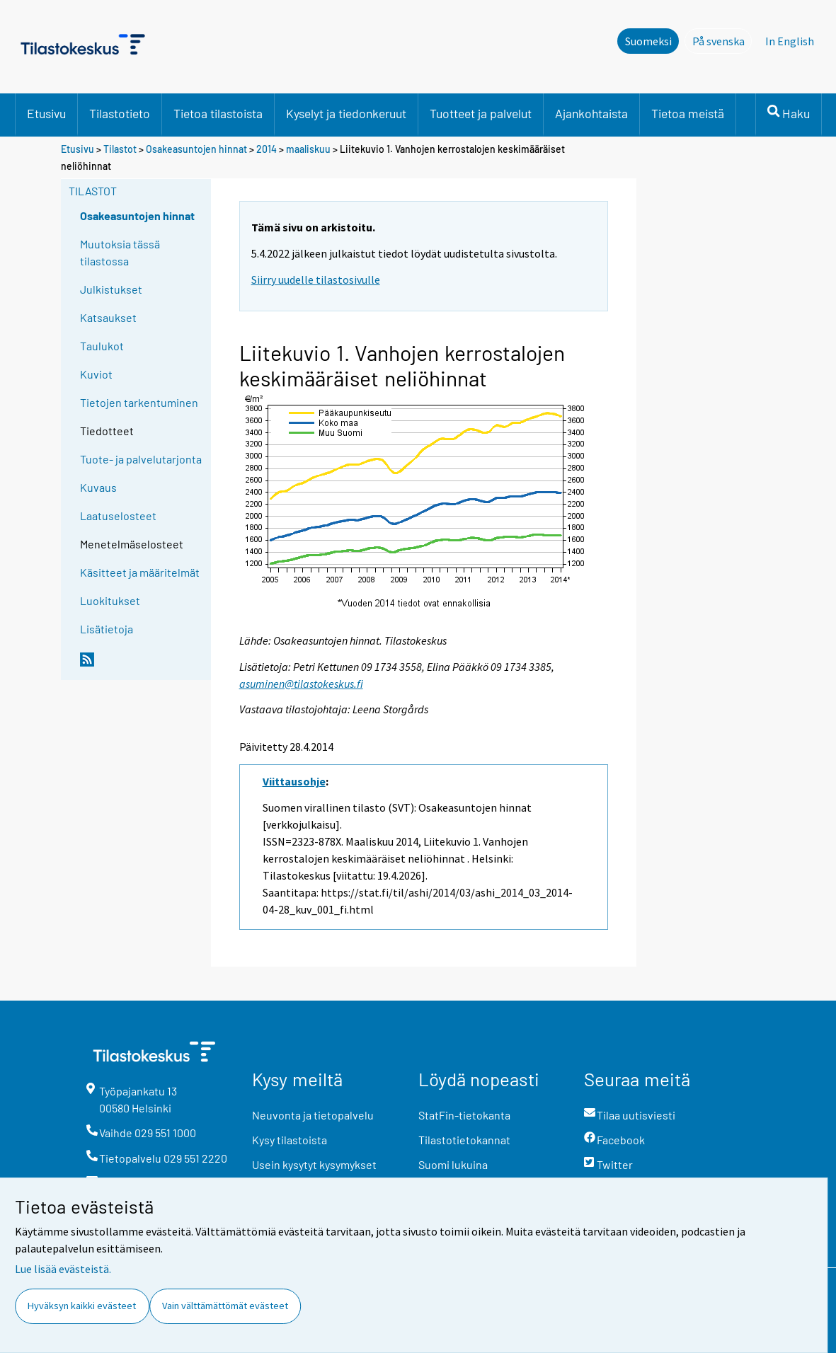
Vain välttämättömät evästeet (225, 1305)
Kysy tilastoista (289, 1139)
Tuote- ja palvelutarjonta (141, 459)
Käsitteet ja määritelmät (140, 572)
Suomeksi (648, 41)
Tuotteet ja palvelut (481, 113)
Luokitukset (110, 600)
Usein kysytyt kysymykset (314, 1164)
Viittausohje (294, 781)
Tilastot (120, 149)
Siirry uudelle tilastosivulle (315, 279)
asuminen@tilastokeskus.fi (301, 683)
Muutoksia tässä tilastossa (120, 252)
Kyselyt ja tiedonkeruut (346, 113)
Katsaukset (108, 317)
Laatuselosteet (118, 515)
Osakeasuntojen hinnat (196, 149)
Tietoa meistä (687, 113)
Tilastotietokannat (464, 1139)
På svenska (722, 40)
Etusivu (46, 113)
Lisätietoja (106, 628)
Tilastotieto (119, 113)
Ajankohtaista (591, 113)
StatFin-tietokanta (464, 1115)
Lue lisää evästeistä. (63, 1269)
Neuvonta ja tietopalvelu (313, 1115)
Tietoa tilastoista (218, 113)
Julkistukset (111, 289)
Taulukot (102, 345)
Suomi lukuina (453, 1164)
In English (789, 41)
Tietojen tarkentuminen (139, 402)
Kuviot (96, 374)
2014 (266, 149)
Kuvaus (98, 487)
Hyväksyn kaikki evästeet (82, 1305)
